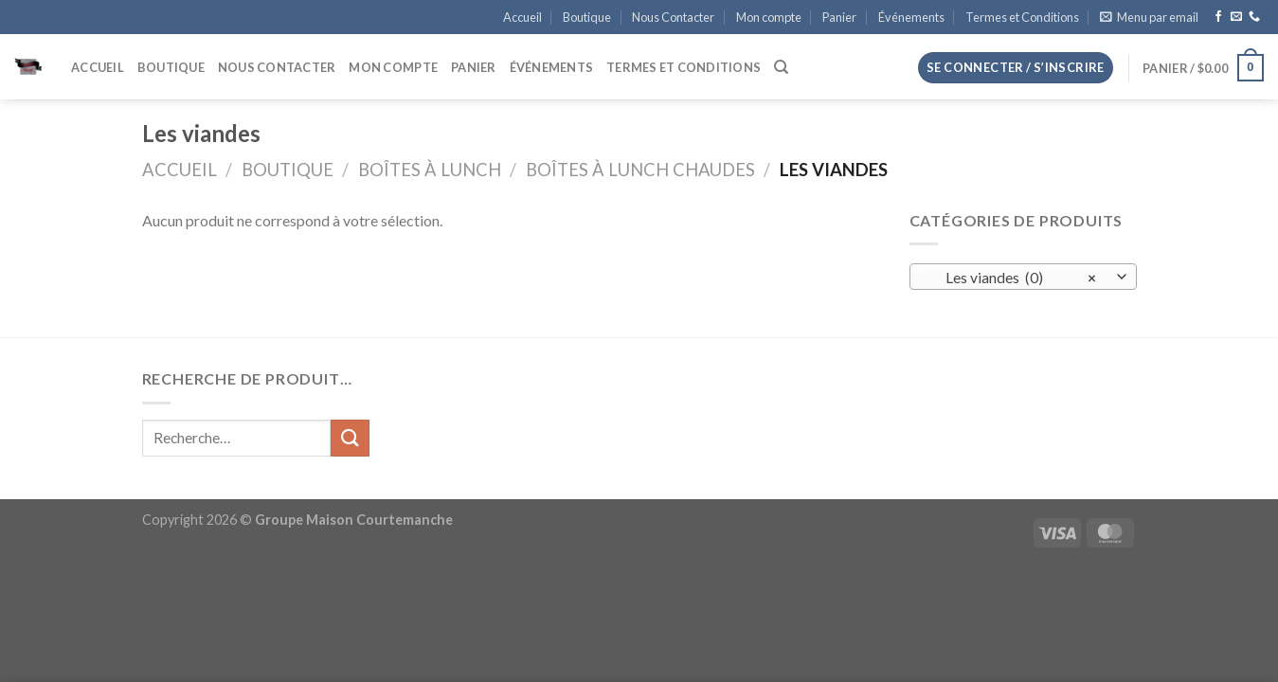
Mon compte (768, 17)
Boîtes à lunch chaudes (640, 169)
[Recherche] (781, 67)
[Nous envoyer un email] (1236, 17)
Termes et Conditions (1022, 17)
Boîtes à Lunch (429, 169)
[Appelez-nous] (1254, 17)
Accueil (522, 17)
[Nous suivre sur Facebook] (1218, 17)
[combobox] (1023, 276)
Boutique (587, 17)
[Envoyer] (350, 438)
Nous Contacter (673, 17)
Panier (839, 17)
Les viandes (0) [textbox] (1012, 277)
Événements (911, 17)
